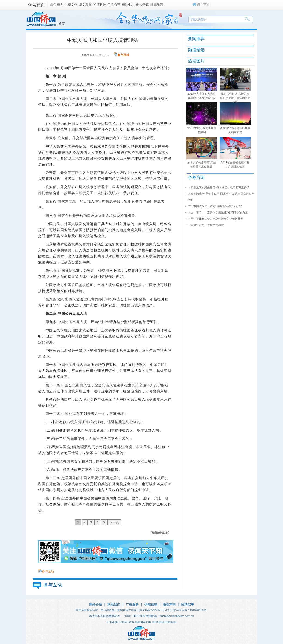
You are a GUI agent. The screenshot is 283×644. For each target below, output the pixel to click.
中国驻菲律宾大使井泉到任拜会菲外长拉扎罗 (215, 218)
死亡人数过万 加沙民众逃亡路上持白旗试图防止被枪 (235, 98)
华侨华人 (56, 4)
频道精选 (196, 50)
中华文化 (71, 4)
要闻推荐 (196, 38)
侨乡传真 (142, 4)
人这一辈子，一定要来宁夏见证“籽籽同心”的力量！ (219, 212)
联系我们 (113, 604)
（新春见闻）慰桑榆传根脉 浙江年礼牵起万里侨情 (218, 187)
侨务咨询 (196, 177)
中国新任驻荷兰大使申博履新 (206, 225)
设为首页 (203, 4)
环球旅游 (156, 4)
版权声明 (169, 604)
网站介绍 (95, 604)
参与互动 (123, 55)
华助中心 (128, 4)
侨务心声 (114, 4)
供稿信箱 (150, 604)
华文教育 (85, 4)
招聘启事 (187, 604)
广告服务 (132, 604)
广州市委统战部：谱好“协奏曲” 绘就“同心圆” (215, 206)
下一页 (114, 522)
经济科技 (99, 4)
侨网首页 (36, 5)
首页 (61, 24)
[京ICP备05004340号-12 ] (155, 610)
